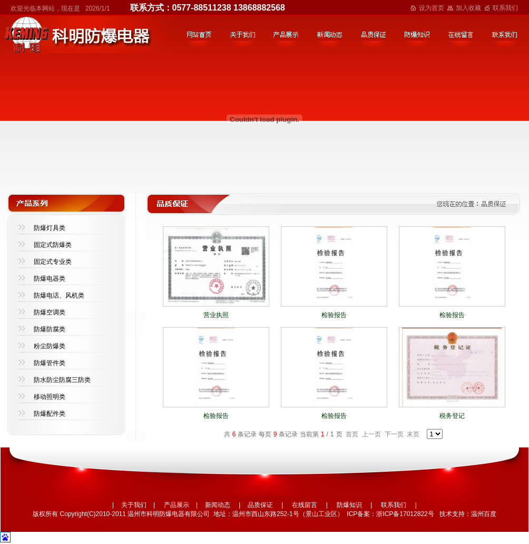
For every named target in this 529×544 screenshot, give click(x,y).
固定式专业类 (53, 261)
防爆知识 (349, 505)
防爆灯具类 (49, 228)
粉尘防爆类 (49, 346)
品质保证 (260, 505)
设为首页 (431, 8)
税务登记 (452, 415)
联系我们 (505, 8)
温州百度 (483, 514)
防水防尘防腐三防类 (62, 380)
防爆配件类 (49, 413)
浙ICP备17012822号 (405, 514)
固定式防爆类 (53, 245)
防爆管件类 (49, 363)
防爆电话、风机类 (59, 295)
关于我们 (133, 505)
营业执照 (216, 315)
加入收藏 (468, 8)
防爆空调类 (49, 312)
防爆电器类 (49, 278)
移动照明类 (49, 396)
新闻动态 (217, 505)
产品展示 (176, 505)
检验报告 (334, 315)
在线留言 (304, 505)
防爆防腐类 (49, 329)
